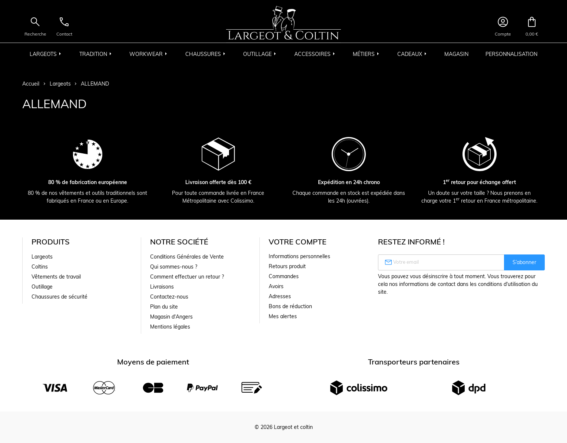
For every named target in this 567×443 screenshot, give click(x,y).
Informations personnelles (299, 256)
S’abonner (524, 262)
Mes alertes (283, 316)
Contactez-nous (169, 296)
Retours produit (287, 266)
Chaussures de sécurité (59, 296)
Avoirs (276, 286)
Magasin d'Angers (171, 316)
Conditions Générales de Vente (187, 256)
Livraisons (162, 286)
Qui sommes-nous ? (173, 266)
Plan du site (164, 306)
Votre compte (297, 241)
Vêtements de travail (56, 276)
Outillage (42, 286)
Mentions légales (170, 326)
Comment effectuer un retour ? (187, 276)
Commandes (284, 276)
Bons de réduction (290, 306)
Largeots (42, 256)
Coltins (40, 266)
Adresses (280, 296)
